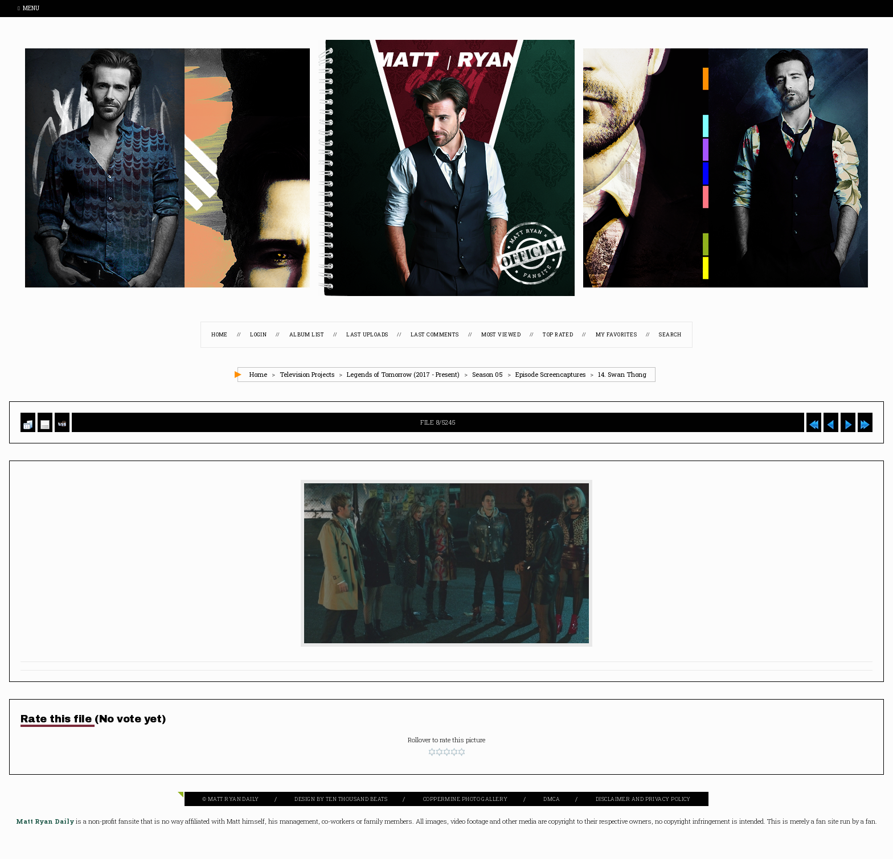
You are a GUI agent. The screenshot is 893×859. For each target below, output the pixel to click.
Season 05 (487, 374)
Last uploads (367, 334)
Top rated (558, 334)
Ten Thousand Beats (356, 799)
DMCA (551, 799)
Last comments (435, 334)
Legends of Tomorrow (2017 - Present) (403, 374)
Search (670, 334)
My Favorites (616, 334)
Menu (28, 8)
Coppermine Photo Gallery (465, 799)
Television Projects (307, 374)
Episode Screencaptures (550, 374)
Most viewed (501, 334)
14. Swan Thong (622, 374)
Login (258, 334)
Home (219, 334)
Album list (307, 334)
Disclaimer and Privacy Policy (643, 799)
